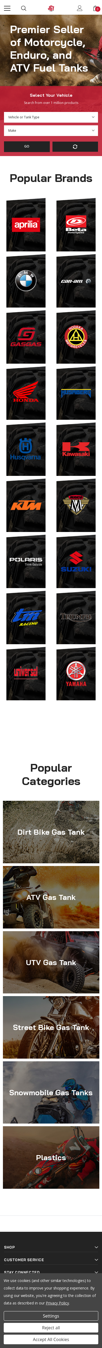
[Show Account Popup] (80, 8)
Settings (51, 1316)
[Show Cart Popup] (95, 8)
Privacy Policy (57, 1303)
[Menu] (7, 8)
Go (27, 146)
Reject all (51, 1328)
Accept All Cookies (51, 1339)
